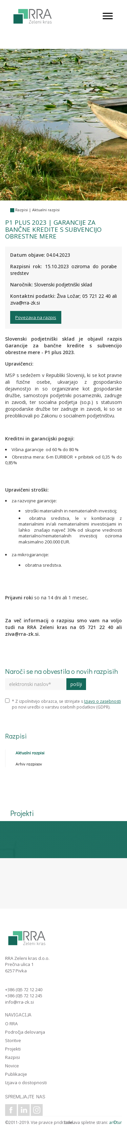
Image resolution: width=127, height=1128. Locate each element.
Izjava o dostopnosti (26, 1082)
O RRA (11, 1024)
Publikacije (16, 1074)
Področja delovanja (25, 1032)
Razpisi (21, 209)
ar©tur (115, 1122)
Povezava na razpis (35, 317)
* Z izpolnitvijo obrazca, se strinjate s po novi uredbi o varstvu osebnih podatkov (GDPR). (63, 704)
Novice (12, 1066)
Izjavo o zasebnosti (102, 701)
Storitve (13, 1040)
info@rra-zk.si (19, 1002)
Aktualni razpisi (46, 209)
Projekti (13, 1049)
